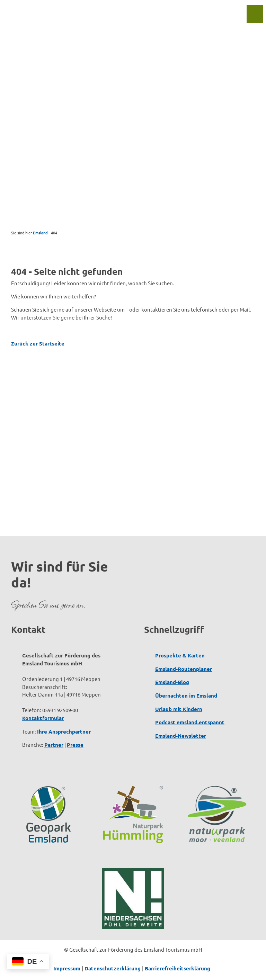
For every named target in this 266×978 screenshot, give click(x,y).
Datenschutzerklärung (113, 968)
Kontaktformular (43, 718)
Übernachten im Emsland (186, 695)
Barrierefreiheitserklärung (177, 968)
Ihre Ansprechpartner (64, 731)
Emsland (40, 232)
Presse (75, 744)
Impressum (66, 968)
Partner (53, 744)
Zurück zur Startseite (37, 343)
